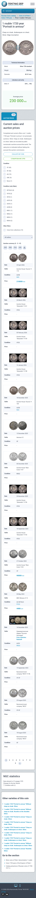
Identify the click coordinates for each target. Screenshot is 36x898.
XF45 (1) (9, 197)
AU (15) (9, 174)
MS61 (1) (9, 210)
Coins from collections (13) (15, 230)
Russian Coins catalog (8, 16)
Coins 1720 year (6, 18)
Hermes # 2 (20, 437)
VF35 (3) (9, 193)
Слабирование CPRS (18, 158)
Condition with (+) (10, 785)
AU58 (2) (9, 207)
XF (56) (9, 171)
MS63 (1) (9, 217)
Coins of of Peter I (25, 16)
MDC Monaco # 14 (22, 598)
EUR (5, 247)
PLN (15, 247)
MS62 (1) (9, 214)
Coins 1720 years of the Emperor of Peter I (18, 863)
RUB (10, 247)
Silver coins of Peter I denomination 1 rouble (19, 860)
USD (20, 247)
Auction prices (9, 116)
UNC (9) (9, 177)
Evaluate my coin (18, 154)
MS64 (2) (9, 220)
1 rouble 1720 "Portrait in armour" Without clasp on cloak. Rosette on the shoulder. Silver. (17, 811)
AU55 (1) (9, 204)
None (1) (9, 181)
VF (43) (9, 167)
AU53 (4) (9, 200)
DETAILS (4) (10, 190)
